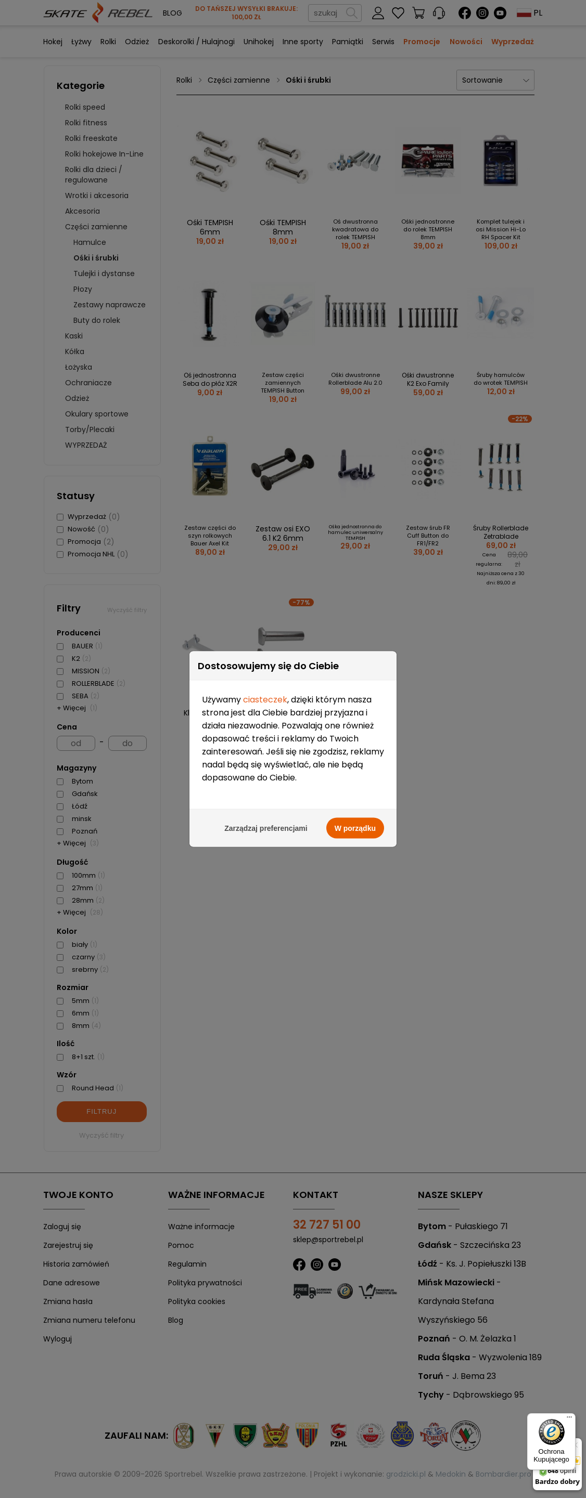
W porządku (355, 767)
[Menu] (569, 1419)
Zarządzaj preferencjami (266, 767)
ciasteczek (265, 639)
